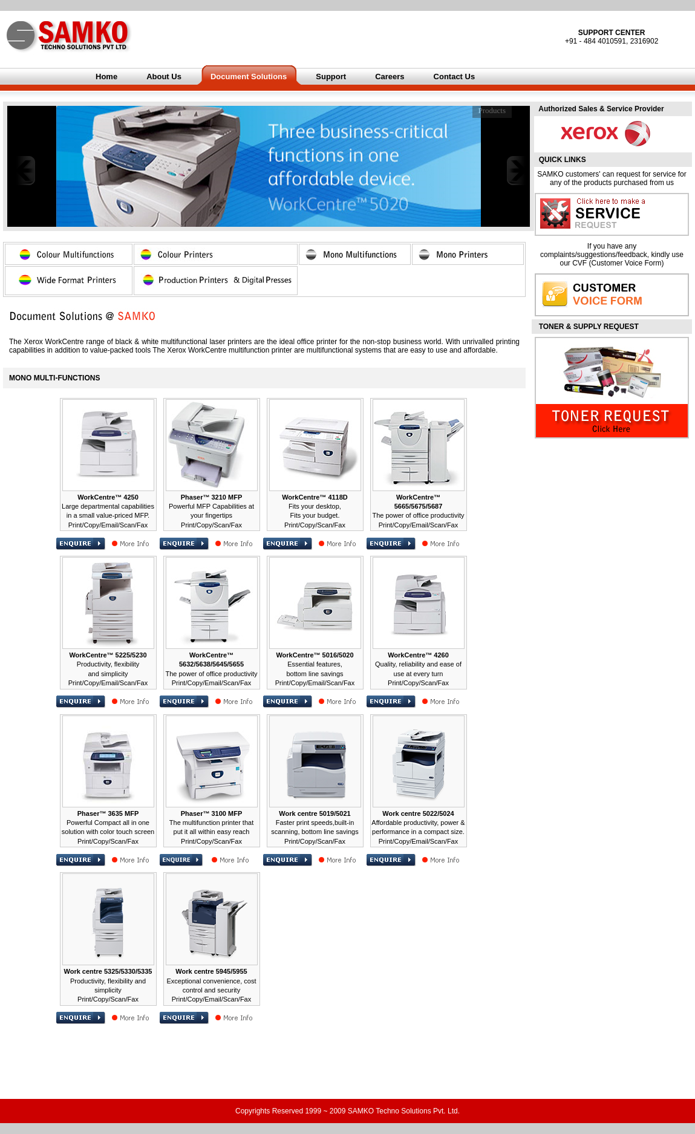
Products (492, 110)
